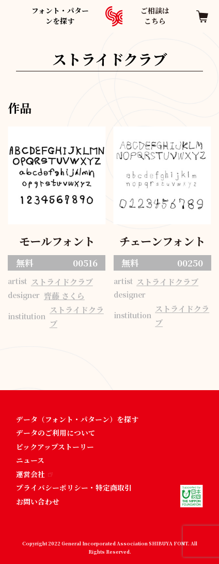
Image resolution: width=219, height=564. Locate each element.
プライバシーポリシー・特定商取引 (74, 487)
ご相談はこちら (154, 15)
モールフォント (57, 241)
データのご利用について (56, 432)
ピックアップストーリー (55, 446)
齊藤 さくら (64, 295)
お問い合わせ (37, 501)
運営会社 (34, 474)
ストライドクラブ (62, 281)
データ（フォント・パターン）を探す (77, 419)
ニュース (30, 460)
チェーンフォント (162, 241)
